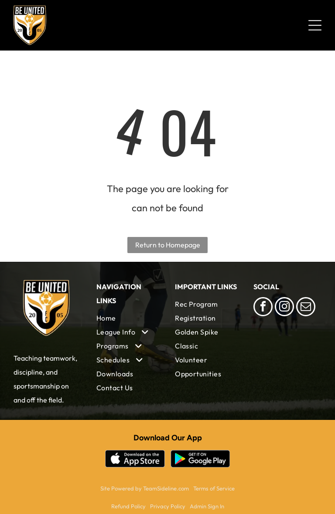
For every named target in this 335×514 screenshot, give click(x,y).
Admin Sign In (207, 506)
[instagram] (284, 307)
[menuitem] (128, 318)
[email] (305, 307)
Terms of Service (214, 488)
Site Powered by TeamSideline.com (144, 488)
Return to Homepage (167, 244)
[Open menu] (314, 25)
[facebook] (263, 307)
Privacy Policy (167, 506)
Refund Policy (128, 506)
